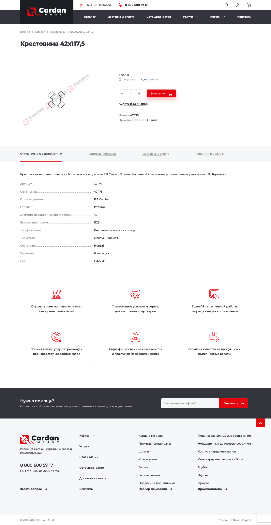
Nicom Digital (242, 520)
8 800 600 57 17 (133, 5)
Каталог (87, 17)
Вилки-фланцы (149, 475)
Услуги (190, 17)
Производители (212, 489)
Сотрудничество (158, 17)
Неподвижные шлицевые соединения (226, 443)
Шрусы (144, 451)
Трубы (202, 467)
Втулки (203, 475)
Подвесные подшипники (157, 483)
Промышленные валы (155, 443)
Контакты (244, 17)
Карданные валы (151, 435)
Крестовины (148, 459)
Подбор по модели (155, 489)
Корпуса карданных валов (217, 451)
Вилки (143, 467)
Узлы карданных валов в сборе (220, 459)
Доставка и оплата (121, 17)
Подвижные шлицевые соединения (224, 435)
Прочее (203, 483)
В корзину (161, 94)
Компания (217, 17)
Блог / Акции (88, 457)
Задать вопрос (33, 489)
